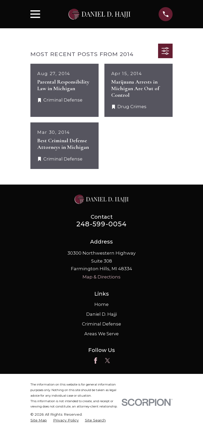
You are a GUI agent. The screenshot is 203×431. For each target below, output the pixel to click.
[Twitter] (107, 360)
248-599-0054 (101, 224)
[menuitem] (38, 420)
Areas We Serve (101, 333)
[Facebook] (96, 360)
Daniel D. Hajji (101, 314)
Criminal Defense (101, 324)
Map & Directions (101, 276)
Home (101, 304)
